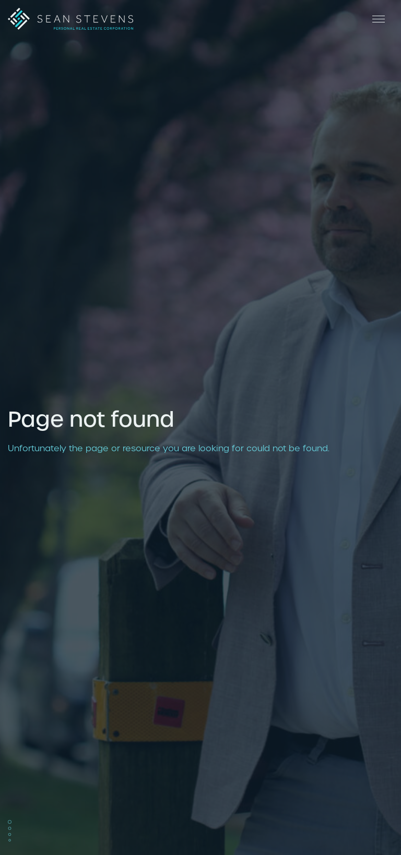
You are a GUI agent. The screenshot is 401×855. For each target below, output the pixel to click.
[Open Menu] (377, 19)
